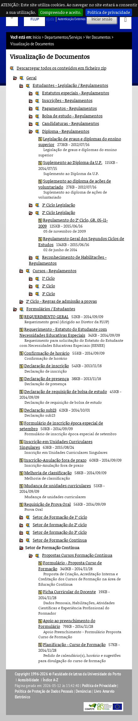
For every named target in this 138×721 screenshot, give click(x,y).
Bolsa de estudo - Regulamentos (72, 116)
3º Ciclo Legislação (58, 205)
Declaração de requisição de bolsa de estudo (65, 391)
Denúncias (83, 691)
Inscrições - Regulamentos (67, 100)
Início (37, 37)
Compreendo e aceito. (60, 12)
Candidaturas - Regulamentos (70, 123)
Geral (31, 78)
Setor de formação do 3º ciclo (60, 532)
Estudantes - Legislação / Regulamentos (70, 85)
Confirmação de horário (46, 353)
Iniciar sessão (101, 19)
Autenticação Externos (72, 19)
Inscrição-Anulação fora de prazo (55, 460)
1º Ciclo (48, 278)
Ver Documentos (98, 37)
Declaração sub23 (40, 410)
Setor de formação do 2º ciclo (60, 524)
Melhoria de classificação (48, 473)
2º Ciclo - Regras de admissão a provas (61, 301)
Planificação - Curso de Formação (74, 644)
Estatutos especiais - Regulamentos (75, 93)
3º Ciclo (48, 293)
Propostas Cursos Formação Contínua (77, 555)
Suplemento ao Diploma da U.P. (72, 162)
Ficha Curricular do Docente (69, 591)
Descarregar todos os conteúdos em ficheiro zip (61, 68)
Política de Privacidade (99, 685)
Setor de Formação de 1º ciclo (60, 517)
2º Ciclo (48, 286)
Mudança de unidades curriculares (57, 485)
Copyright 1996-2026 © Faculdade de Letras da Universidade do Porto (68, 674)
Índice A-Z (50, 680)
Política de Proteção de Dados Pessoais (44, 691)
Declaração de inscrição (46, 366)
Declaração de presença (46, 378)
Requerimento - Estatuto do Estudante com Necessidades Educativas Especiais (63, 332)
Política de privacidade (108, 12)
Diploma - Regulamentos (65, 131)
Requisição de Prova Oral (47, 504)
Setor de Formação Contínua (60, 540)
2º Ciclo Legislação (58, 212)
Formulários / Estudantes (50, 309)
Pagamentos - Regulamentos (69, 108)
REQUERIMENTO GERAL (46, 316)
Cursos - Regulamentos (54, 270)
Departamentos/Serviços (63, 37)
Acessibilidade (28, 680)
